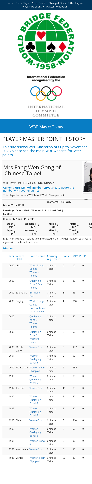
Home (10, 3)
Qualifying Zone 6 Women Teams (35, 321)
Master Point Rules (56, 6)
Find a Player (23, 3)
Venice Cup (35, 347)
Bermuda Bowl (34, 294)
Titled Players (75, 3)
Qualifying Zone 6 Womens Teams (35, 337)
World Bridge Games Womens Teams (36, 270)
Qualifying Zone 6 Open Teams (36, 284)
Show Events (39, 3)
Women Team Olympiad (37, 369)
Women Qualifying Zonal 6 (35, 359)
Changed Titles (57, 3)
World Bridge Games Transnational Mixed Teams (37, 306)
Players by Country (33, 6)
